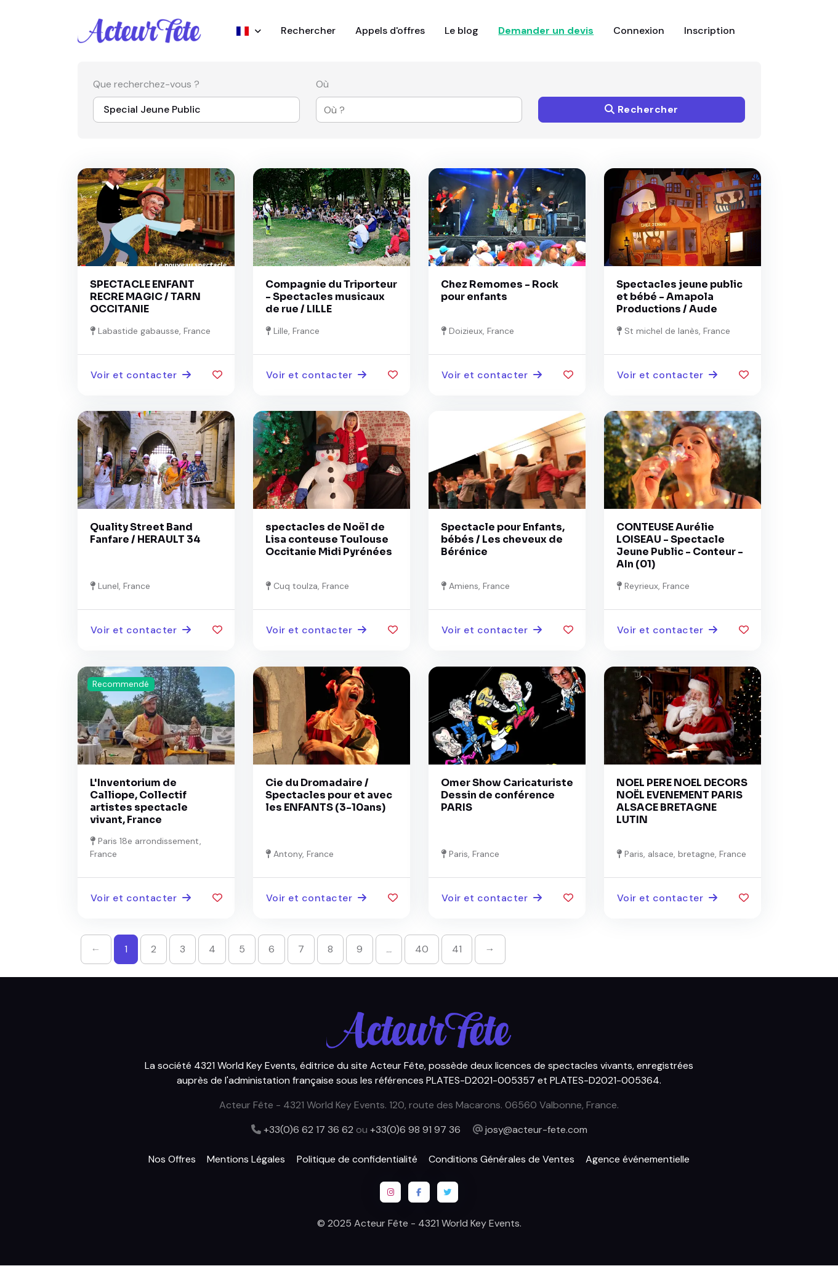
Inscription (709, 30)
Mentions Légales (246, 1159)
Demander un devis (546, 30)
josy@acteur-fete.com (536, 1129)
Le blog (461, 30)
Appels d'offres (390, 30)
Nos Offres (172, 1159)
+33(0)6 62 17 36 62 (308, 1129)
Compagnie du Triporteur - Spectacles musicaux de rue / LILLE (331, 296)
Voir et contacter (141, 374)
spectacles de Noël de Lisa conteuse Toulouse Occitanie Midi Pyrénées (328, 540)
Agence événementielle (638, 1159)
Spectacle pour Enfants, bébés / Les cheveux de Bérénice (503, 540)
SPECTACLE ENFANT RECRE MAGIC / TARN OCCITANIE (145, 296)
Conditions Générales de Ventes (501, 1159)
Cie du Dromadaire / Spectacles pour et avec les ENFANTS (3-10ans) (328, 795)
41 (457, 949)
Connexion (638, 30)
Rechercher (308, 30)
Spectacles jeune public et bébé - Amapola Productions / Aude (679, 296)
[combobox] (412, 110)
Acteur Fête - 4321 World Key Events (437, 1223)
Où (322, 84)
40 (422, 949)
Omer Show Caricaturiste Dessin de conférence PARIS (507, 795)
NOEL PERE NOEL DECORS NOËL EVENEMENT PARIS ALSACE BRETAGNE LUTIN (681, 801)
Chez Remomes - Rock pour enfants (499, 290)
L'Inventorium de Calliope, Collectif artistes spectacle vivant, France (139, 801)
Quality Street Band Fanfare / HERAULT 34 (145, 533)
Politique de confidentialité (357, 1159)
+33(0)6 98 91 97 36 (415, 1129)
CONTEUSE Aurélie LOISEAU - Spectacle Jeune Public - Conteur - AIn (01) (679, 546)
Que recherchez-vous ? (146, 84)
